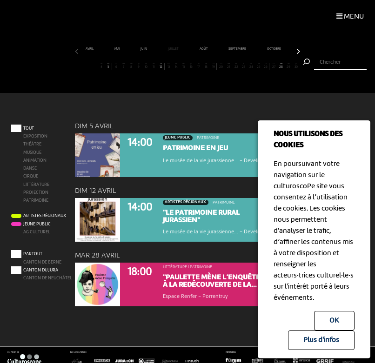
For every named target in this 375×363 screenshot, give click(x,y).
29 (288, 66)
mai (117, 49)
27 (273, 66)
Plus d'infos (321, 340)
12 (161, 66)
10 (146, 66)
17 (198, 66)
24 (251, 66)
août (204, 49)
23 (243, 66)
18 (206, 66)
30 (296, 66)
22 (236, 66)
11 (153, 66)
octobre (274, 49)
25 (258, 66)
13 (168, 66)
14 (176, 66)
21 (228, 66)
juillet (173, 49)
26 (266, 66)
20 (221, 66)
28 (281, 66)
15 (184, 66)
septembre (237, 49)
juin (144, 49)
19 (213, 66)
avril (90, 49)
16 (191, 66)
